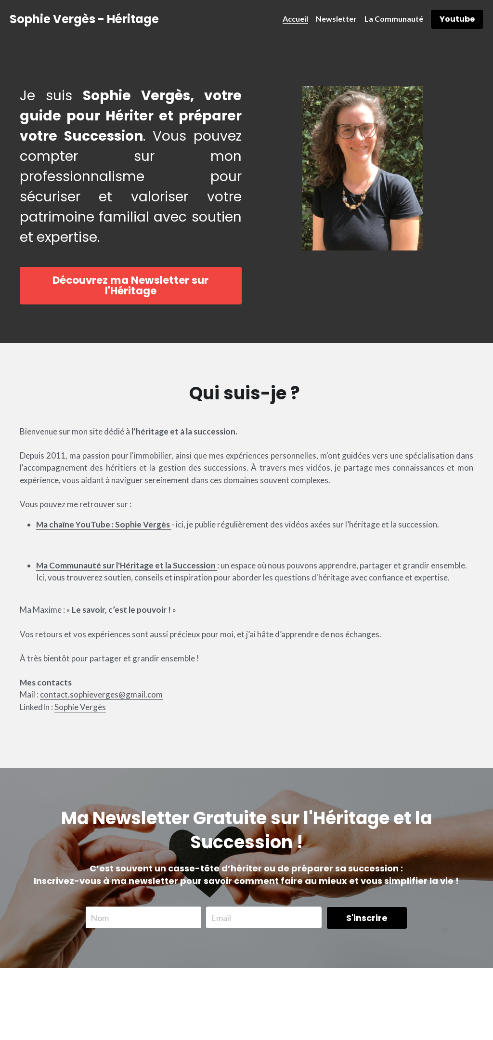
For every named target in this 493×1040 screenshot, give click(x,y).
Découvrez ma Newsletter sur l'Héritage (129, 289)
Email (221, 914)
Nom (100, 914)
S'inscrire (367, 915)
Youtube (457, 19)
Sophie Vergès (80, 720)
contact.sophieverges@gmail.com (101, 708)
